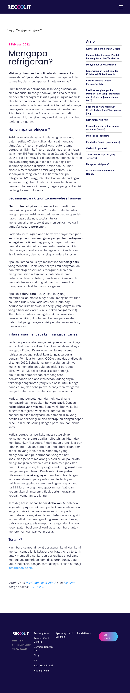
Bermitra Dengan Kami (43, 648)
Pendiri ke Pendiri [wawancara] (103, 141)
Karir (36, 660)
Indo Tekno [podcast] (97, 135)
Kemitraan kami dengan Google (103, 48)
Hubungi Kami (41, 670)
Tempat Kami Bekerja (41, 640)
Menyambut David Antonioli (101, 64)
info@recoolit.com (20, 568)
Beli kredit (107, 636)
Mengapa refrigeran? (97, 164)
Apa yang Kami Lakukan (64, 635)
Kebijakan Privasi (43, 665)
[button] (120, 7)
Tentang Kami (41, 633)
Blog (9, 30)
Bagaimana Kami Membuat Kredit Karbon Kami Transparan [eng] (103, 110)
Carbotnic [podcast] (96, 148)
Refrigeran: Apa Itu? (97, 119)
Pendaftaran (84, 633)
